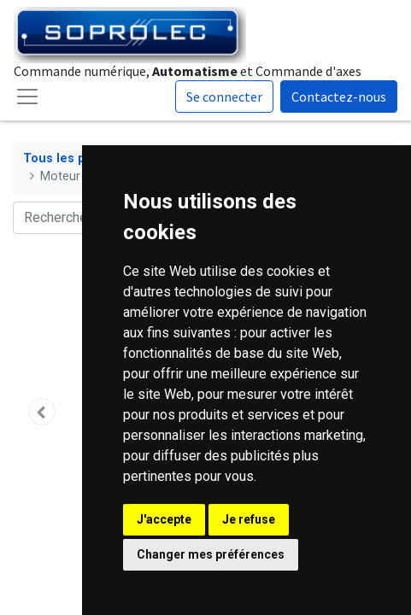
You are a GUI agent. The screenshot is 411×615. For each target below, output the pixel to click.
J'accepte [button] (164, 519)
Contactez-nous (338, 96)
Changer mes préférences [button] (211, 554)
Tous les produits (75, 158)
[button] (42, 411)
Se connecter (224, 96)
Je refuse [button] (248, 519)
